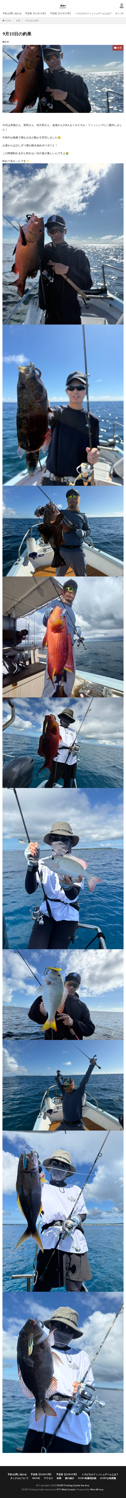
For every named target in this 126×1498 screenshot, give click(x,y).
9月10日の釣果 (31, 20)
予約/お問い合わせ (12, 13)
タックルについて (19, 1478)
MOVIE (36, 1478)
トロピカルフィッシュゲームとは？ (93, 13)
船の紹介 (69, 1478)
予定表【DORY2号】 (61, 13)
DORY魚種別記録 (87, 1478)
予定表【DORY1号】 (36, 13)
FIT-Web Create (66, 1489)
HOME (8, 20)
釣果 (18, 20)
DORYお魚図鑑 (108, 1478)
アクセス (48, 1478)
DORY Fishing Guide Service (73, 1485)
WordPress (97, 1489)
